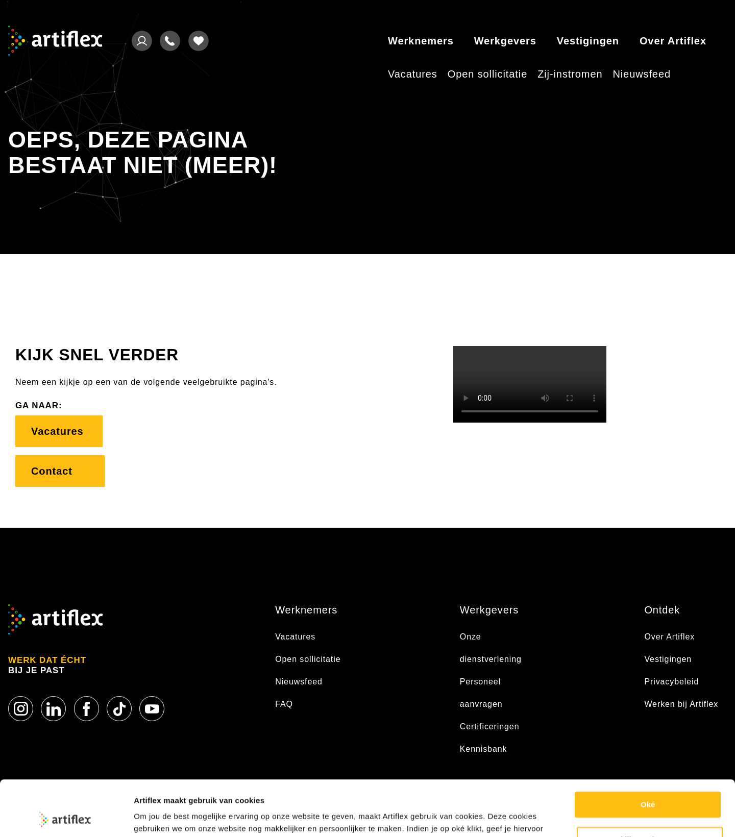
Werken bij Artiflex (681, 704)
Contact (60, 471)
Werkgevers (505, 40)
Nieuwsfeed (641, 74)
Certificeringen (490, 726)
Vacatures (412, 74)
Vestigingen (588, 40)
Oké (648, 752)
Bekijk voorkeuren (650, 787)
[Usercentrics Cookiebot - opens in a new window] (66, 817)
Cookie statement (166, 817)
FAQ (284, 704)
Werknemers (421, 40)
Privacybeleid (671, 681)
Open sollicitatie (487, 74)
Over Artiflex (673, 40)
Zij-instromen (569, 74)
